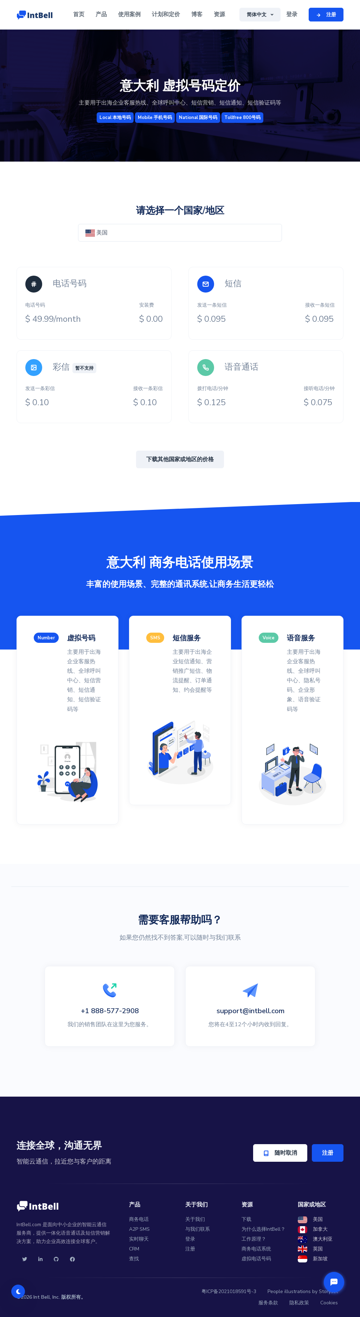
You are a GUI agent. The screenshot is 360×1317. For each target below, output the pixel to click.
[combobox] (180, 233)
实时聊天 (139, 1239)
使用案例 (129, 14)
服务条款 (268, 1302)
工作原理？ (254, 1239)
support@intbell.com (250, 1011)
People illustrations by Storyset (303, 1291)
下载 (246, 1219)
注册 (327, 1153)
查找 (134, 1258)
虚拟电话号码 (256, 1258)
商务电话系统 (256, 1249)
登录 (291, 14)
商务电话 (139, 1219)
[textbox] (180, 232)
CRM (134, 1249)
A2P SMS (139, 1229)
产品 (101, 14)
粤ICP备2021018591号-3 (228, 1291)
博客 (196, 14)
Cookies (329, 1302)
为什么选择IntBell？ (263, 1229)
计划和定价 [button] (166, 14)
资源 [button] (219, 14)
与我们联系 (197, 1229)
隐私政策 (299, 1302)
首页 (78, 14)
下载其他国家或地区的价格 (180, 459)
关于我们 (195, 1219)
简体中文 (257, 14)
